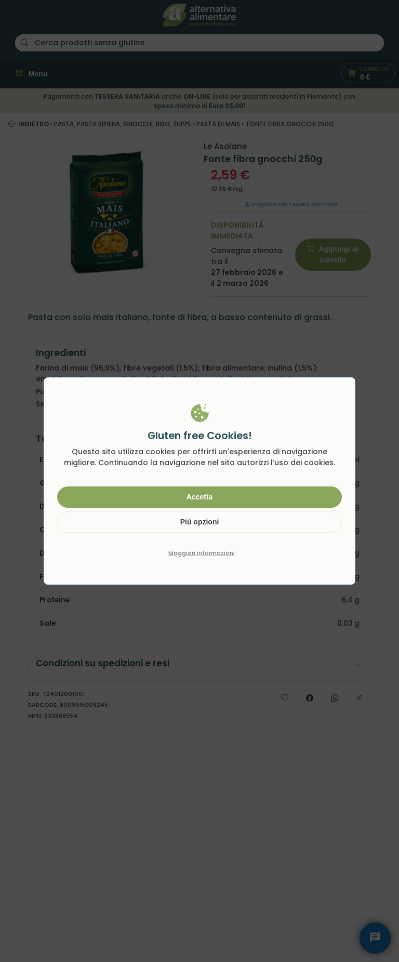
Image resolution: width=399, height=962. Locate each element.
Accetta (200, 497)
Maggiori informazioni (201, 553)
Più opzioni (199, 522)
